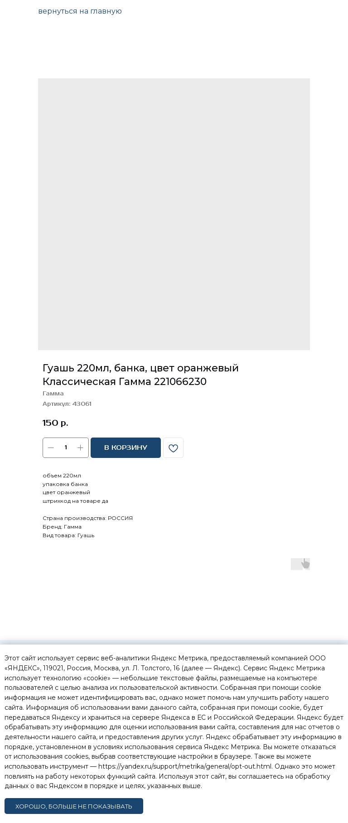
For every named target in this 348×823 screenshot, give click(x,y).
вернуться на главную (80, 11)
